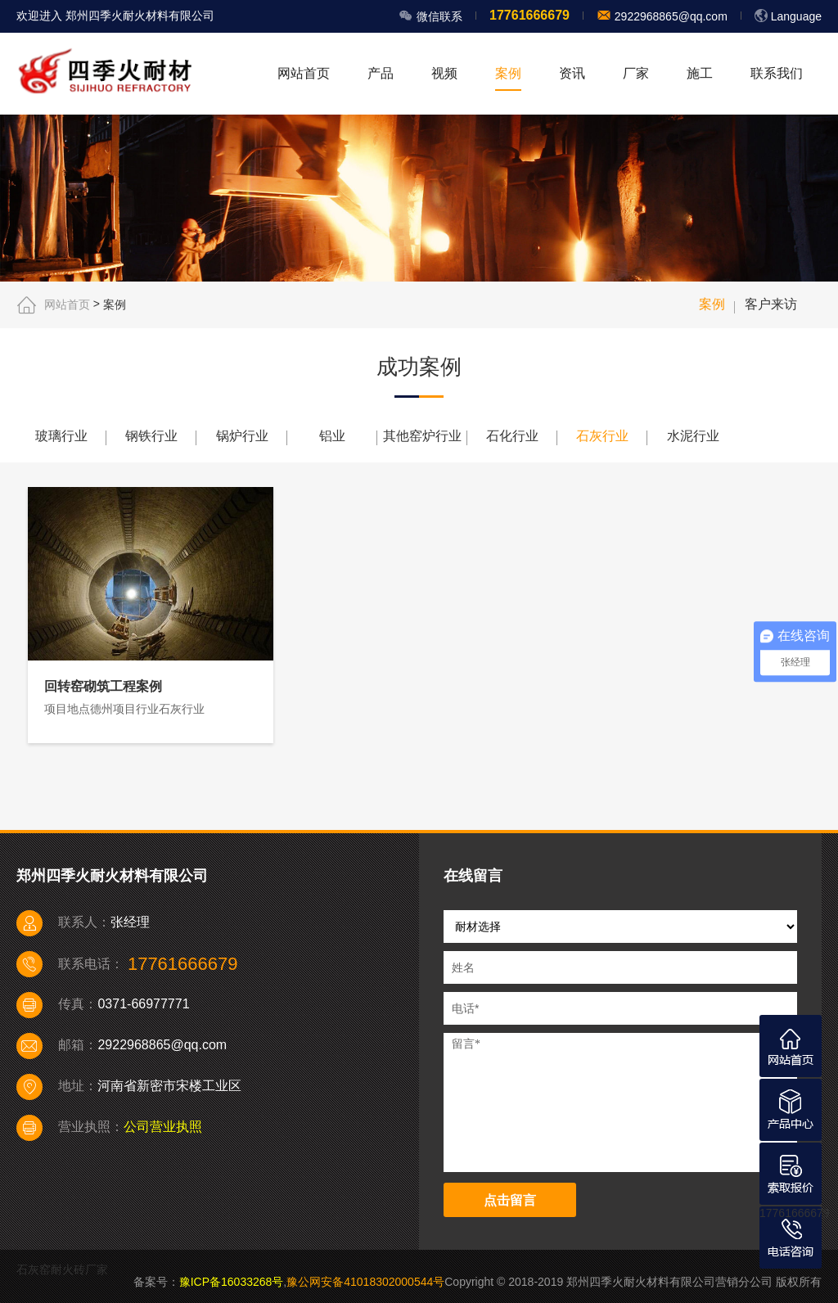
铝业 (332, 436)
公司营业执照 (163, 1127)
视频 (444, 73)
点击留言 (510, 1200)
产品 (380, 73)
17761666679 (794, 1213)
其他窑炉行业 (422, 436)
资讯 (572, 73)
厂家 (636, 73)
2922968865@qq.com (669, 16)
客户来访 (771, 304)
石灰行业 (602, 436)
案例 (508, 73)
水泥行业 (693, 436)
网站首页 (303, 73)
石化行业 (512, 436)
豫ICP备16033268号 (231, 1281)
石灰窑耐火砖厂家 (62, 1269)
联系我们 (776, 73)
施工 (700, 73)
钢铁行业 (151, 436)
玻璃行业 (61, 436)
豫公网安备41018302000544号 (365, 1281)
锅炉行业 (242, 436)
